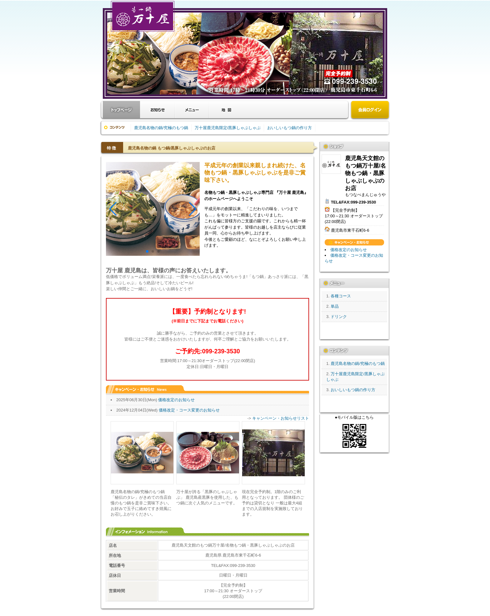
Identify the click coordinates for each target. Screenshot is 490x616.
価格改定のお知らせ (176, 399)
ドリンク (339, 316)
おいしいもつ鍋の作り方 (289, 127)
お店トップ (121, 109)
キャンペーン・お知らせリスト (280, 418)
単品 (335, 306)
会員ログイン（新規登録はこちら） (370, 110)
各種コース (341, 296)
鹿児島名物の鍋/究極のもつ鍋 (161, 127)
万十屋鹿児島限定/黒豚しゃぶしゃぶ (228, 127)
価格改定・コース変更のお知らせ (189, 410)
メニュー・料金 (192, 109)
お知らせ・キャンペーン (157, 109)
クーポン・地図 (226, 109)
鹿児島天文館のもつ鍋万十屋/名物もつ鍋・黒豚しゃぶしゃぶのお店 (331, 164)
